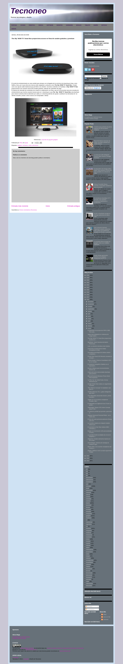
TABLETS (87, 25)
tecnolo (88, 570)
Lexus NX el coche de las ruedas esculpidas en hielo (97, 349)
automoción (89, 490)
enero (89, 328)
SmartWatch (89, 562)
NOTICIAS (104, 25)
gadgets (19, 145)
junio (89, 316)
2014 (87, 458)
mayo (89, 318)
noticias (88, 545)
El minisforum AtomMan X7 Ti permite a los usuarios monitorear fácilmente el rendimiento (102, 200)
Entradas (89, 606)
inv (87, 526)
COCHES (22, 25)
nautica (88, 543)
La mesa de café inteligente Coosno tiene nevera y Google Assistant (102, 156)
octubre (90, 306)
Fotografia (89, 513)
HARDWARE (69, 25)
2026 (87, 275)
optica (87, 547)
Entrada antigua (73, 206)
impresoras (89, 522)
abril (89, 321)
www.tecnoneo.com (31, 649)
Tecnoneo (29, 11)
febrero (90, 326)
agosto (90, 311)
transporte (89, 577)
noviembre (91, 304)
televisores (35, 145)
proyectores (89, 552)
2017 (87, 297)
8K (87, 475)
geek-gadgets (54, 139)
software (88, 564)
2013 (87, 460)
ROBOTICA (32, 25)
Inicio (48, 206)
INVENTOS (59, 25)
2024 (87, 280)
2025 (87, 277)
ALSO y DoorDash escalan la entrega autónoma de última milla (102, 215)
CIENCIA (40, 25)
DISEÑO (95, 25)
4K (87, 469)
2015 (87, 456)
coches (88, 496)
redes (30, 145)
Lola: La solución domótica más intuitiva (99, 346)
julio (89, 313)
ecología (88, 509)
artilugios (88, 486)
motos (87, 539)
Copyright (26, 659)
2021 (87, 287)
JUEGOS (13, 29)
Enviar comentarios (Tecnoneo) (28, 210)
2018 (87, 294)
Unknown (105, 619)
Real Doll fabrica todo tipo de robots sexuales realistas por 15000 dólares (102, 142)
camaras (88, 492)
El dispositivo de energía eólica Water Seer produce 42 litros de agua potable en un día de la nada (103, 171)
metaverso (89, 535)
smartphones (89, 560)
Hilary (104, 614)
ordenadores (89, 549)
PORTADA (14, 25)
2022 (87, 285)
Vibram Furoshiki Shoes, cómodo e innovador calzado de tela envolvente (103, 185)
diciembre (90, 301)
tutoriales (88, 579)
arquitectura (89, 482)
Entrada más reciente (20, 206)
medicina (88, 532)
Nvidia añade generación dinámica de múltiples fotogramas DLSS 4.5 (101, 257)
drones (88, 507)
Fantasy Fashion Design (91, 118)
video (87, 581)
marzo (89, 323)
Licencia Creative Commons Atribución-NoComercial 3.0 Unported (65, 648)
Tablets (88, 566)
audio (87, 488)
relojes (88, 556)
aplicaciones (89, 479)
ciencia (88, 494)
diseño (88, 503)
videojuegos (89, 583)
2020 (87, 289)
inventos (88, 528)
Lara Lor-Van (106, 617)
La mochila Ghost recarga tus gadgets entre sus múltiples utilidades (102, 243)
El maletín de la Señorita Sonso (93, 117)
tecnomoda (89, 573)
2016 (87, 299)
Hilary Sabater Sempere (27, 648)
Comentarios (90, 609)
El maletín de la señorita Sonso (21, 637)
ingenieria (88, 524)
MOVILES (78, 25)
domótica (88, 505)
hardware (25, 145)
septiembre (91, 309)
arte (87, 484)
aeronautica (89, 477)
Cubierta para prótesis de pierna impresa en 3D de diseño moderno (103, 128)
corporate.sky (45, 139)
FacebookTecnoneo (93, 66)
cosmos (88, 501)
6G (87, 473)
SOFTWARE (50, 25)
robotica (88, 558)
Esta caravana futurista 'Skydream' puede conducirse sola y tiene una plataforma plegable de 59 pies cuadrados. (102, 230)
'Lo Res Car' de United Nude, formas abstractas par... (98, 380)
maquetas (89, 530)
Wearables (89, 585)
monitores (89, 537)
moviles (88, 541)
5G (87, 471)
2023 (87, 282)
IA (86, 520)
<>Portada (15, 657)
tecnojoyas (89, 568)
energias (88, 511)
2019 (87, 292)
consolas (88, 498)
